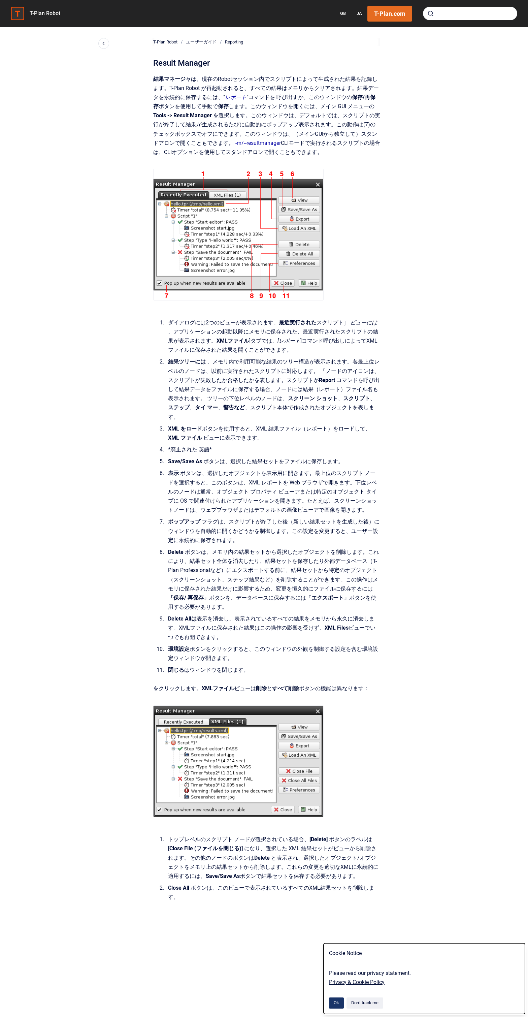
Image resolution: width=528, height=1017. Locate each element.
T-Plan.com (389, 13)
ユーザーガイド (201, 41)
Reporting (234, 41)
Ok (336, 1002)
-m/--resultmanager (258, 143)
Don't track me (364, 1002)
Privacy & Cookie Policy (357, 982)
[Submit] (430, 13)
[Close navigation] (103, 43)
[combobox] (470, 13)
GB (343, 13)
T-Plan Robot (45, 13)
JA (359, 13)
